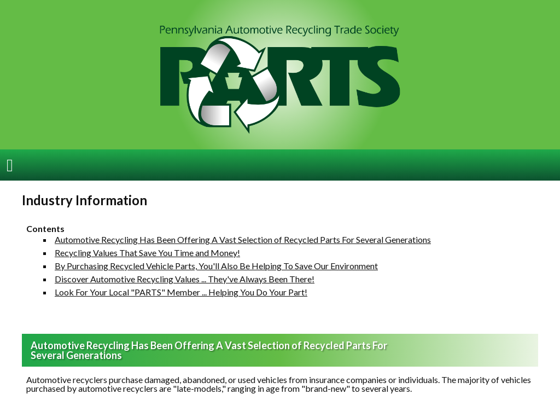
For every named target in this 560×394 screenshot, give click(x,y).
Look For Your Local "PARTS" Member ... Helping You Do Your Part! (181, 284)
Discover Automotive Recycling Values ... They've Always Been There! (184, 271)
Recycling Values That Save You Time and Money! (147, 245)
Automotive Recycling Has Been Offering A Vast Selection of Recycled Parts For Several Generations (243, 232)
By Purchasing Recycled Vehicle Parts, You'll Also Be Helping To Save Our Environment (216, 258)
